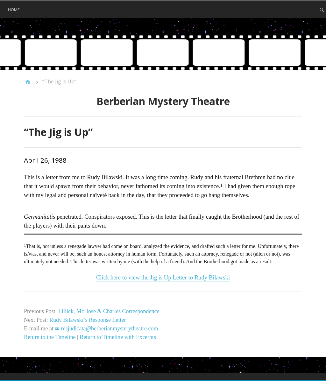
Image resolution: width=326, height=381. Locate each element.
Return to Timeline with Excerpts (118, 337)
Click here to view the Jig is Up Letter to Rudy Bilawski (163, 277)
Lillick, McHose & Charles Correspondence (108, 311)
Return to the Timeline (50, 337)
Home (14, 9)
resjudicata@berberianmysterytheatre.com (109, 328)
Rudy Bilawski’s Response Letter (87, 320)
